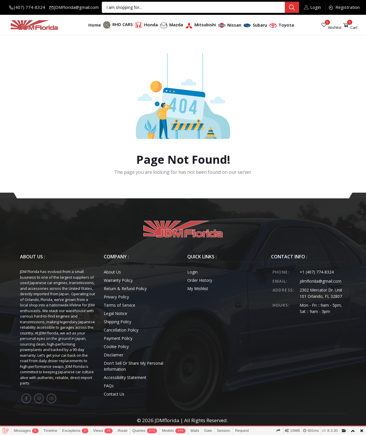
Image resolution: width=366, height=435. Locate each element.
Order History (199, 280)
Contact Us (114, 394)
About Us (112, 272)
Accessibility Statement (125, 377)
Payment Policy (118, 338)
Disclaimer (113, 355)
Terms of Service (119, 305)
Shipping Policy (117, 321)
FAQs (109, 385)
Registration (344, 7)
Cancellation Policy (121, 330)
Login (312, 7)
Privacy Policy (116, 297)
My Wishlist (197, 288)
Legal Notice (115, 313)
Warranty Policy (118, 280)
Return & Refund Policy (125, 288)
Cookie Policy (116, 346)
